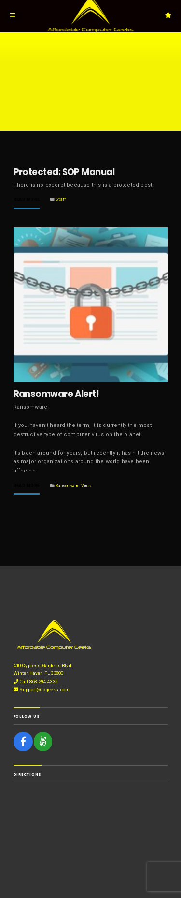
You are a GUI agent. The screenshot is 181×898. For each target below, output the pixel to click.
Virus (86, 485)
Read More (27, 200)
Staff (61, 199)
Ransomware (68, 485)
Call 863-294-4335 (35, 681)
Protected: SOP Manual (64, 172)
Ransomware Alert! (56, 394)
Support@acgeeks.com (42, 689)
